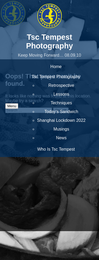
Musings (61, 129)
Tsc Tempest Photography (49, 41)
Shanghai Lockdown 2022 (61, 120)
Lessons (61, 94)
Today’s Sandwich (61, 111)
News (61, 138)
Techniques (61, 103)
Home (56, 66)
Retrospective (61, 85)
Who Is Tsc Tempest (56, 149)
